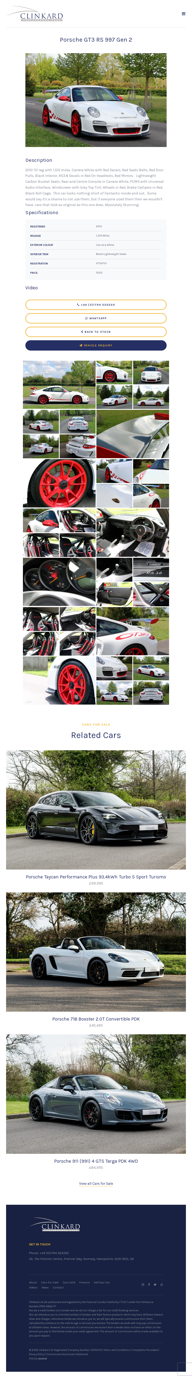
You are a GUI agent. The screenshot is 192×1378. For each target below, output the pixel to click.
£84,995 (96, 1167)
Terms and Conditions (117, 1350)
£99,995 (96, 883)
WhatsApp (96, 318)
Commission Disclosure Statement (67, 1354)
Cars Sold (69, 1282)
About (33, 1282)
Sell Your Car (102, 1282)
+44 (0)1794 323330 (96, 305)
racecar (42, 1358)
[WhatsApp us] (162, 1285)
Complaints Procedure (145, 1350)
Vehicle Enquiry (96, 345)
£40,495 (96, 1025)
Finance (84, 1282)
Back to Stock (96, 332)
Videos (33, 1287)
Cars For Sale (49, 1282)
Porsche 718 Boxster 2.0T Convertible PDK (96, 1019)
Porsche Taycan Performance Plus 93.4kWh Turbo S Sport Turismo (96, 877)
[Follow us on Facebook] (149, 1285)
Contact (58, 1287)
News (45, 1287)
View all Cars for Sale (96, 1183)
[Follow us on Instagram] (143, 1285)
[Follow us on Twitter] (155, 1285)
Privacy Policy (36, 1354)
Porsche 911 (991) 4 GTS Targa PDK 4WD (96, 1161)
